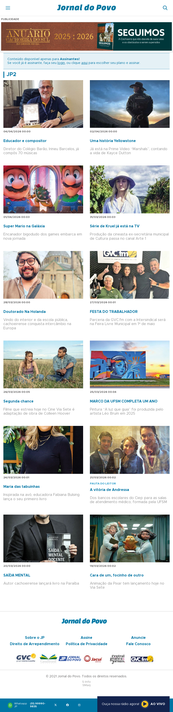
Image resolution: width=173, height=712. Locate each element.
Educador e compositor (25, 141)
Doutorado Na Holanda (24, 312)
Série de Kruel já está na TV (114, 226)
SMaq (86, 685)
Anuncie (138, 638)
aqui (84, 63)
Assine (86, 638)
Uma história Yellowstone (113, 141)
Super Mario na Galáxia (24, 226)
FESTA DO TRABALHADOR (114, 312)
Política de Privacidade (86, 644)
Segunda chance (18, 401)
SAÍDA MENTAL (16, 575)
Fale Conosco (138, 644)
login (61, 63)
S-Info (86, 681)
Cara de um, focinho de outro (117, 575)
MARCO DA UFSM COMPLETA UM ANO (123, 401)
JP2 (11, 74)
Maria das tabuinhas (21, 486)
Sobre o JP (35, 638)
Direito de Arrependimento (34, 644)
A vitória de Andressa (109, 490)
